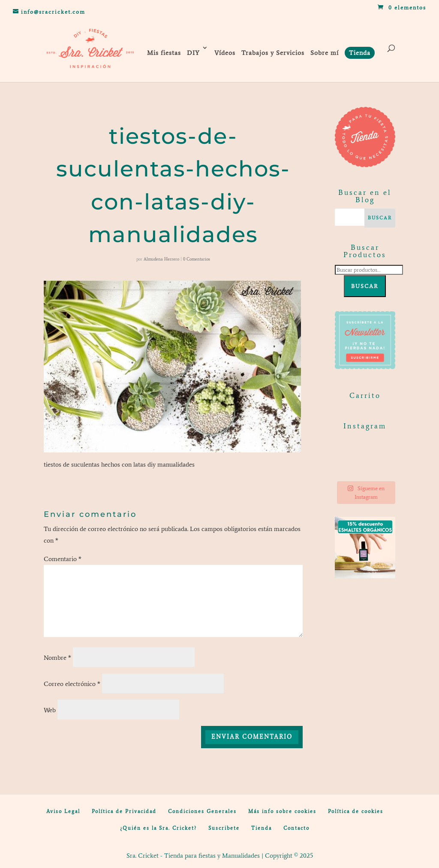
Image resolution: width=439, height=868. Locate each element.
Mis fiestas (164, 53)
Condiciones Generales (202, 811)
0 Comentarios (196, 259)
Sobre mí (324, 53)
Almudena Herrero (161, 259)
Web (50, 710)
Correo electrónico (72, 684)
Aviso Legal (63, 811)
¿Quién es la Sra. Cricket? (158, 828)
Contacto (296, 828)
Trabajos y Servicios (272, 53)
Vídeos (224, 53)
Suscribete (224, 828)
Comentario (62, 559)
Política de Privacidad (124, 811)
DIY (193, 53)
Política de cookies (355, 811)
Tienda (261, 828)
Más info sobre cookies (282, 811)
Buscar (365, 286)
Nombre (57, 658)
